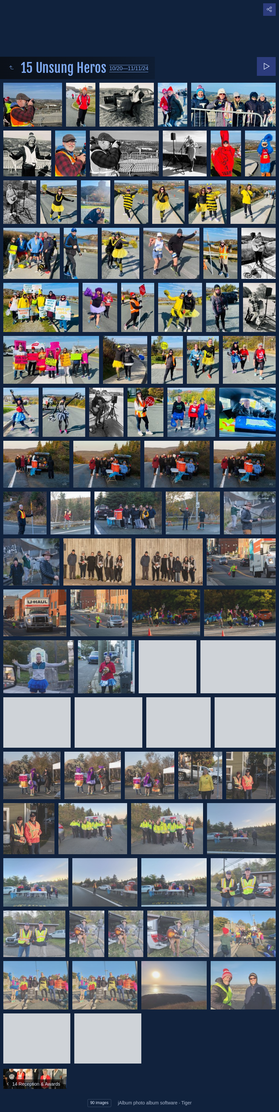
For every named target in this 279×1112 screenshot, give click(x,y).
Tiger (186, 1102)
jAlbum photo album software (148, 1102)
